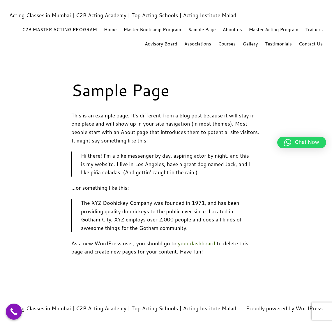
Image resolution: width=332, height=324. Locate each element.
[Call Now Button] (14, 312)
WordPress (309, 308)
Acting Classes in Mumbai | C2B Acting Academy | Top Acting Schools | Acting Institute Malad (122, 15)
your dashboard (196, 243)
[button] (301, 142)
